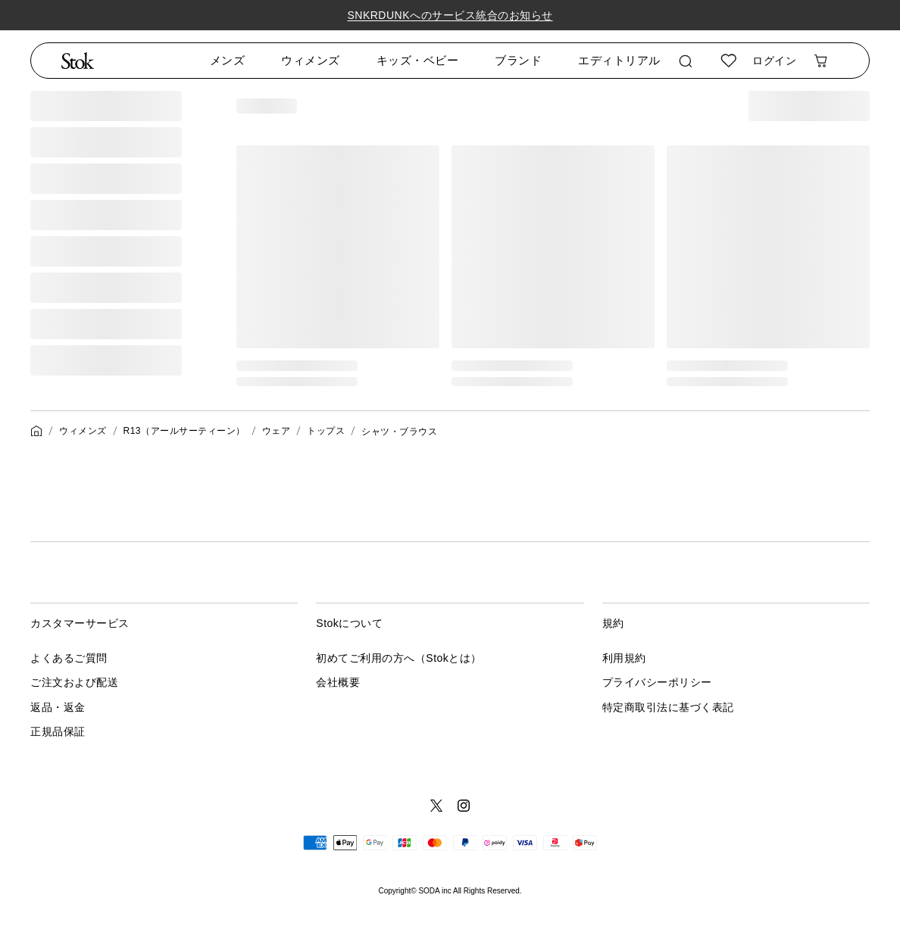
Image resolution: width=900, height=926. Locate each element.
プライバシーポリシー (657, 682)
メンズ (227, 60)
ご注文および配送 (74, 682)
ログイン (774, 61)
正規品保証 (58, 731)
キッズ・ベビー (418, 60)
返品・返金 (58, 707)
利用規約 (624, 658)
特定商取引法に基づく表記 (668, 707)
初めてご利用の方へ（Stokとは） (399, 658)
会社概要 (338, 682)
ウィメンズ (310, 60)
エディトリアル (619, 60)
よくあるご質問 (69, 658)
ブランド (518, 60)
